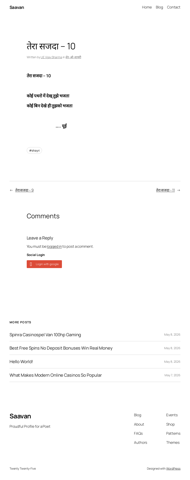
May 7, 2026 (172, 375)
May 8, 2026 (172, 334)
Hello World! (21, 361)
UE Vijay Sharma (51, 57)
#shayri (34, 150)
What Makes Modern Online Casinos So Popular (56, 375)
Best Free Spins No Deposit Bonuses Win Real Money (61, 348)
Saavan (17, 7)
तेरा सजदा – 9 (24, 190)
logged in (54, 246)
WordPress (173, 468)
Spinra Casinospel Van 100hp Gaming (45, 334)
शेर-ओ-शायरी (73, 57)
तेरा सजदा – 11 (165, 190)
